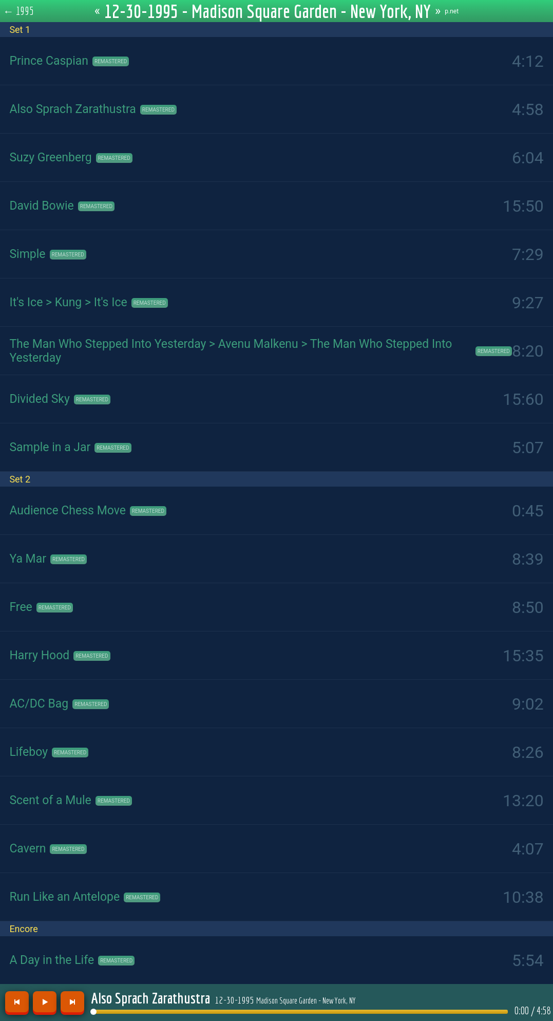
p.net (452, 11)
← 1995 (18, 11)
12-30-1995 (285, 1000)
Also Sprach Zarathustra (150, 998)
